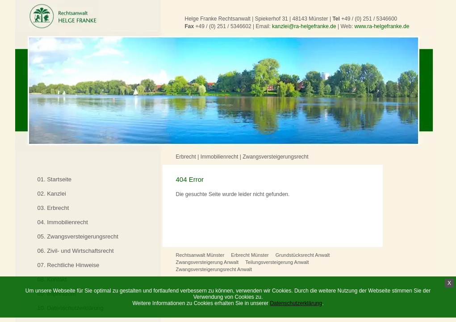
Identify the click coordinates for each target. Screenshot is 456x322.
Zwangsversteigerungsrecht (275, 157)
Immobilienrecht (219, 157)
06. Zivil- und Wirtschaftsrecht (76, 250)
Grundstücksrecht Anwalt (303, 255)
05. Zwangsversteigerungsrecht (78, 236)
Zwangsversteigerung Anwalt (207, 262)
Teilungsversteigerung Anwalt (277, 262)
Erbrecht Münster (249, 255)
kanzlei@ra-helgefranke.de (304, 26)
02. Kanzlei (52, 193)
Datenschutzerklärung (296, 303)
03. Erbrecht (53, 208)
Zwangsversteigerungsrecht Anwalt (214, 269)
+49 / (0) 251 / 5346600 (369, 19)
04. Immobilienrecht (63, 222)
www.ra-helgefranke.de (382, 26)
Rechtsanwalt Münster (200, 255)
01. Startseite (55, 179)
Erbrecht (186, 157)
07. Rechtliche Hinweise (69, 265)
